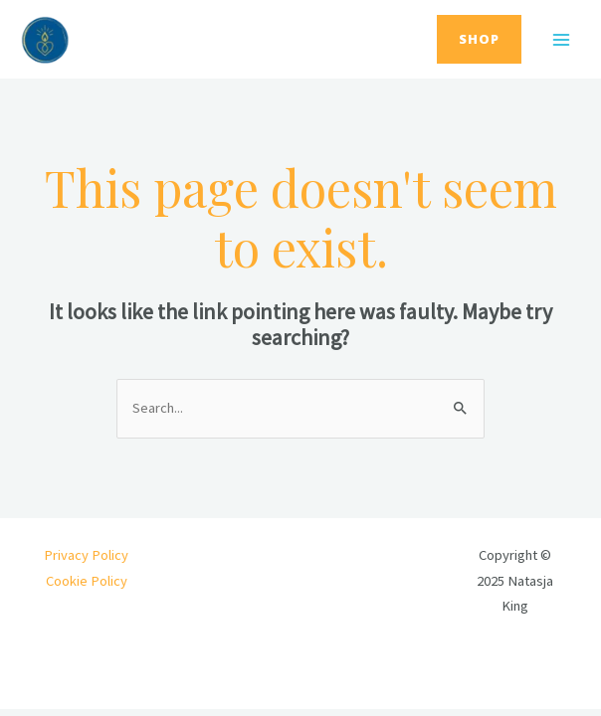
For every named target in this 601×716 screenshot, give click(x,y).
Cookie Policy (86, 581)
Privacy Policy (86, 555)
